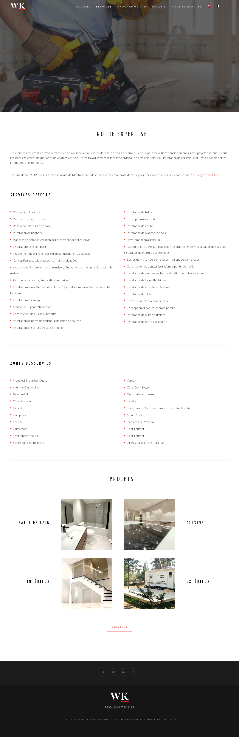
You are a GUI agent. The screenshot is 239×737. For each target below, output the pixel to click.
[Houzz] (133, 672)
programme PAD (207, 175)
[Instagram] (113, 672)
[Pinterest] (124, 672)
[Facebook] (103, 672)
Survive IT (169, 719)
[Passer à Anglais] (209, 6)
